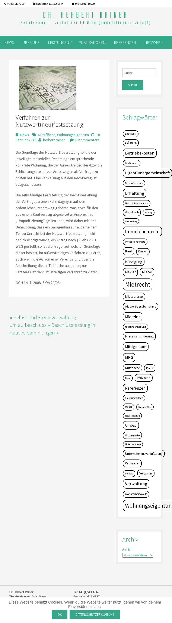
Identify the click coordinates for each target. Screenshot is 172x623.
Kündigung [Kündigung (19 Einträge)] (133, 261)
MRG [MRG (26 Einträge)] (129, 357)
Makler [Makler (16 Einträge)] (130, 272)
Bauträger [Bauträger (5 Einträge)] (130, 133)
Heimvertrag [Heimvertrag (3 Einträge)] (131, 221)
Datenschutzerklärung (94, 615)
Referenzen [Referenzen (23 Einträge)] (135, 388)
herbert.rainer (54, 139)
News (24, 134)
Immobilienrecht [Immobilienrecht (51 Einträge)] (142, 231)
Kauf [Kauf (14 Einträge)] (128, 251)
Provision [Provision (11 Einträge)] (143, 378)
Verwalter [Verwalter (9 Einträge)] (145, 473)
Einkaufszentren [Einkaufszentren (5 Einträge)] (134, 183)
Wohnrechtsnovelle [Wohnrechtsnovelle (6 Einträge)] (136, 494)
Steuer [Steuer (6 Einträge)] (128, 407)
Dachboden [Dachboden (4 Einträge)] (131, 163)
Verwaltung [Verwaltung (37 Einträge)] (136, 484)
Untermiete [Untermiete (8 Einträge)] (132, 435)
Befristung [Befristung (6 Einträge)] (131, 142)
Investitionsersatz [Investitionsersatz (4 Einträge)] (135, 241)
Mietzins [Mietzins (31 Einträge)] (132, 317)
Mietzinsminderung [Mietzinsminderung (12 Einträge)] (139, 336)
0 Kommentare (87, 139)
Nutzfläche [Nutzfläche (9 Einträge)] (132, 368)
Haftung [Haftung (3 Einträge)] (148, 212)
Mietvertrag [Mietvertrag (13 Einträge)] (134, 296)
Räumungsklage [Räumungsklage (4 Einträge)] (134, 397)
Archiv (126, 549)
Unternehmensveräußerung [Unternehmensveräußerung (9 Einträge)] (144, 454)
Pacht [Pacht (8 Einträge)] (149, 368)
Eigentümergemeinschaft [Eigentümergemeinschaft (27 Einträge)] (147, 172)
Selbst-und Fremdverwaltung (45, 317)
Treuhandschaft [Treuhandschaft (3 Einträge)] (132, 415)
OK (60, 615)
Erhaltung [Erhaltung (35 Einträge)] (134, 193)
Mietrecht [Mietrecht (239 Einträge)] (137, 284)
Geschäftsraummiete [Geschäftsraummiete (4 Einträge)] (136, 203)
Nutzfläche (46, 134)
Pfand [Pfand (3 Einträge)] (128, 378)
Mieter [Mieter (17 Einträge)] (147, 272)
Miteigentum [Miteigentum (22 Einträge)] (135, 346)
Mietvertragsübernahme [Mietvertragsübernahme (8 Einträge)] (140, 306)
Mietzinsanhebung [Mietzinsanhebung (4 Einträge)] (135, 326)
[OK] (167, 610)
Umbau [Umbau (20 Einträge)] (131, 425)
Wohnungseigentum (73, 134)
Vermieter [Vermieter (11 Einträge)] (132, 463)
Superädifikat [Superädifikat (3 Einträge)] (145, 407)
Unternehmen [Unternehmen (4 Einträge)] (133, 444)
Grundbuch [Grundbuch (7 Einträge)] (132, 212)
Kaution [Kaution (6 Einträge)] (142, 251)
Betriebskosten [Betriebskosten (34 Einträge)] (140, 153)
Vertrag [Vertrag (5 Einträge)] (129, 473)
